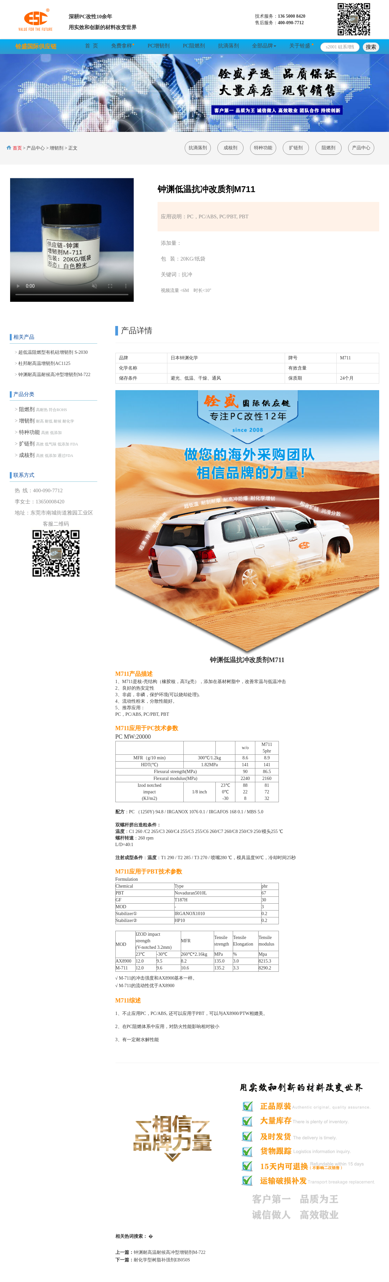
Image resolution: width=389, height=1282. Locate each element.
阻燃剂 (328, 147)
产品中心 (35, 148)
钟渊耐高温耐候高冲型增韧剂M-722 (54, 374)
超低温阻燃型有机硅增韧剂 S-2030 (53, 352)
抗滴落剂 (228, 45)
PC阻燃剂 (194, 45)
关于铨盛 (301, 45)
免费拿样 (122, 45)
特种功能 (263, 147)
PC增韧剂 (159, 45)
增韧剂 (56, 148)
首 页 (91, 45)
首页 (16, 148)
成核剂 (230, 147)
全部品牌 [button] (264, 45)
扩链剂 (296, 147)
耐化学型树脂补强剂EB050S (162, 1259)
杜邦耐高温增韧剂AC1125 (44, 363)
